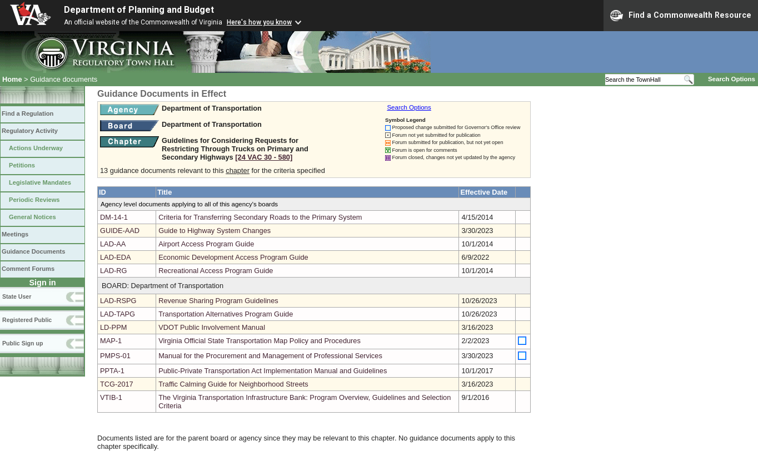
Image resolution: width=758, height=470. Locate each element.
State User (16, 296)
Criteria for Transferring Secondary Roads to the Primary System (260, 217)
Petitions (22, 165)
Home (12, 79)
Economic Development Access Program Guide (233, 257)
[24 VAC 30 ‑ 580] (263, 157)
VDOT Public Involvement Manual (211, 327)
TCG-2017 (116, 384)
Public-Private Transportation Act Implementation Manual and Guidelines (272, 371)
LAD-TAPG (117, 314)
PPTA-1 (112, 371)
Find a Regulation (27, 113)
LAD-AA (113, 244)
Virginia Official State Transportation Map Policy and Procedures (259, 341)
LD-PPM (113, 327)
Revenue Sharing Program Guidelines (218, 300)
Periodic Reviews (34, 199)
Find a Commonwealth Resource (680, 15)
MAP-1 (111, 341)
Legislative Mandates (40, 182)
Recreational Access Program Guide (215, 270)
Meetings (15, 234)
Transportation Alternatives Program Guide (225, 314)
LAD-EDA (115, 257)
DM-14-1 (114, 217)
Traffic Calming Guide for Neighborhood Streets (233, 384)
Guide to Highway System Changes (214, 230)
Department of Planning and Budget (139, 9)
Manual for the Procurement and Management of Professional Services (270, 356)
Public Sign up (22, 343)
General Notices (32, 217)
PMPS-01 (115, 356)
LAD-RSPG (118, 300)
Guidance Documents (33, 251)
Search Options (731, 79)
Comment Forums (28, 268)
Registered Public (27, 319)
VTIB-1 (111, 397)
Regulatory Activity (30, 130)
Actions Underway (36, 148)
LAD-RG (113, 270)
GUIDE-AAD (119, 230)
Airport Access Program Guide (206, 244)
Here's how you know (259, 22)
